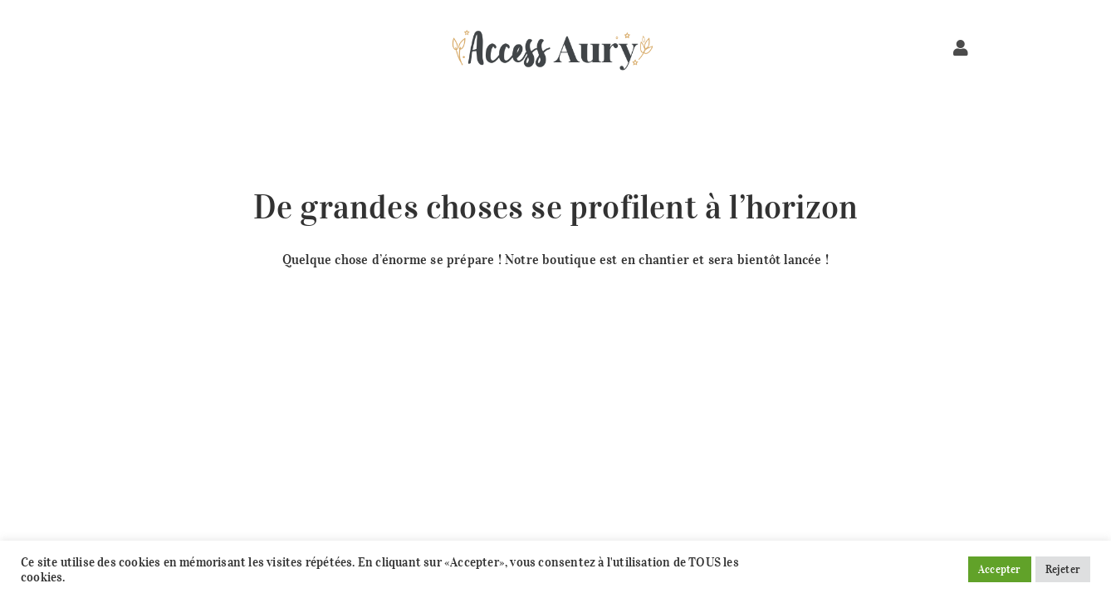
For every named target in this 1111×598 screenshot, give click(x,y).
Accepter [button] (999, 569)
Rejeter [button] (1062, 569)
